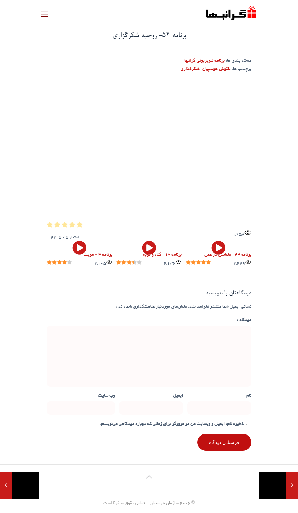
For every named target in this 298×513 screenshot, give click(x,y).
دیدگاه (244, 320)
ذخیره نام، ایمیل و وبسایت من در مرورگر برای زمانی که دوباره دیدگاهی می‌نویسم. (172, 424)
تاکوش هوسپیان (216, 69)
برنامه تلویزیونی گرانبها (204, 61)
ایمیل (178, 396)
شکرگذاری (190, 69)
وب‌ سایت (106, 396)
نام (248, 396)
